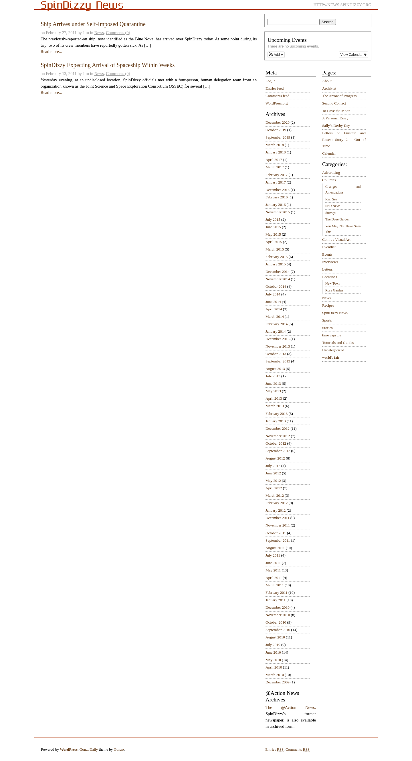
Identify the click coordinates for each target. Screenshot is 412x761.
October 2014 (276, 286)
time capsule (331, 335)
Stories (327, 328)
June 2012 (273, 473)
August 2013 (275, 368)
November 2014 (278, 279)
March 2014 (275, 316)
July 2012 (273, 466)
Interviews (330, 262)
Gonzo (119, 749)
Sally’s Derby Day (336, 125)
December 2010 (278, 607)
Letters (327, 269)
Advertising (331, 172)
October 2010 (276, 622)
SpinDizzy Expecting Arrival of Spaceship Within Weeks (108, 65)
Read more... (51, 51)
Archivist (329, 88)
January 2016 (276, 204)
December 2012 (278, 428)
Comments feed (277, 96)
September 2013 (278, 361)
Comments (298, 749)
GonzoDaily (89, 749)
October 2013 (276, 354)
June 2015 (273, 227)
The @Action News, (291, 707)
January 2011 (276, 600)
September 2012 (278, 451)
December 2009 (278, 682)
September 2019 (278, 137)
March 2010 (275, 675)
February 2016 (277, 197)
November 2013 (278, 346)
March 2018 (275, 145)
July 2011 (273, 555)
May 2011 (273, 570)
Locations (329, 277)
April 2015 (274, 242)
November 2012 (278, 436)
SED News (332, 206)
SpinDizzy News (335, 313)
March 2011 (275, 585)
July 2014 (273, 294)
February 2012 (277, 503)
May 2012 (273, 480)
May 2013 (273, 391)
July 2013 (273, 376)
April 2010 (274, 667)
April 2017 (274, 159)
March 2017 (275, 167)
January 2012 (276, 510)
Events (327, 254)
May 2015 (273, 234)
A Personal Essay (335, 118)
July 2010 (273, 644)
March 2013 (275, 406)
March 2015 (275, 249)
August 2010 (275, 637)
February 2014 (277, 324)
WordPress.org (277, 103)
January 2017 (276, 182)
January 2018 (276, 152)
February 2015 (277, 257)
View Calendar (353, 55)
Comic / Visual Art (336, 239)
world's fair (330, 357)
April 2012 (274, 488)
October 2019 (276, 130)
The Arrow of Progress (339, 96)
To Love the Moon (336, 111)
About (327, 81)
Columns (329, 180)
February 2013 (277, 413)
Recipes (328, 305)
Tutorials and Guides (338, 342)
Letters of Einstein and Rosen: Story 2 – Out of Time (344, 139)
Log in (271, 81)
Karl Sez (331, 199)
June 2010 (273, 652)
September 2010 (278, 630)
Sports (327, 320)
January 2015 (276, 264)
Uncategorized (333, 350)
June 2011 (273, 563)
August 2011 (275, 548)
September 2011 (278, 540)
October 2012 (276, 443)
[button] (276, 55)
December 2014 (278, 271)
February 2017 (277, 175)
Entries (274, 749)
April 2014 (274, 309)
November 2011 (278, 525)
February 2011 (277, 592)
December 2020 (278, 122)
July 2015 (273, 219)
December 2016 (278, 190)
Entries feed (275, 88)
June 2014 (273, 301)
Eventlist (329, 247)
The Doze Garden (337, 219)
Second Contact (334, 103)
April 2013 (274, 398)
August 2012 (275, 458)
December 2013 (278, 339)
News (99, 32)
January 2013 (276, 421)
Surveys (330, 213)
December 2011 (277, 518)
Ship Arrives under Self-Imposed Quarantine (93, 24)
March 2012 (275, 495)
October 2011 (276, 533)
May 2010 (273, 660)
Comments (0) (118, 32)
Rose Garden (334, 290)
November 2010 (278, 615)
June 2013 (273, 383)
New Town (332, 283)
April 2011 (274, 577)
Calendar (329, 153)
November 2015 (278, 212)
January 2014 (276, 331)
